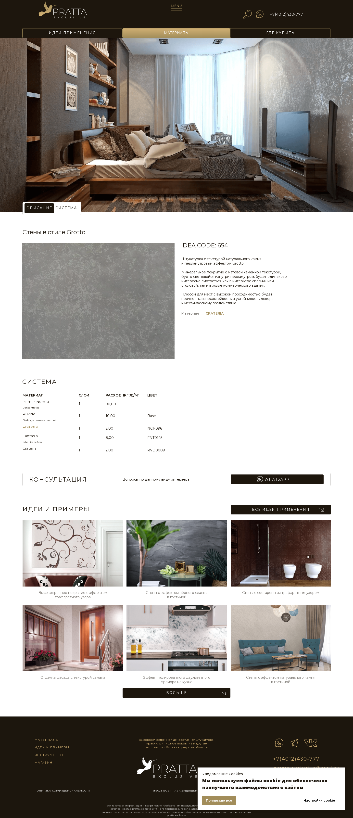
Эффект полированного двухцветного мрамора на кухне (176, 679)
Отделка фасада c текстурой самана (72, 677)
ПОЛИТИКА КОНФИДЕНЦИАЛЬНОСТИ (62, 790)
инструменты (49, 755)
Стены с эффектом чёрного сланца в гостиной (176, 594)
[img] (69, 12)
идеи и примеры (52, 747)
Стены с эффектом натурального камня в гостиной (280, 679)
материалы (47, 739)
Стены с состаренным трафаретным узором (280, 592)
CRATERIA (215, 313)
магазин (43, 762)
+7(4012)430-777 (286, 14)
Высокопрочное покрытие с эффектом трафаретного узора (72, 594)
